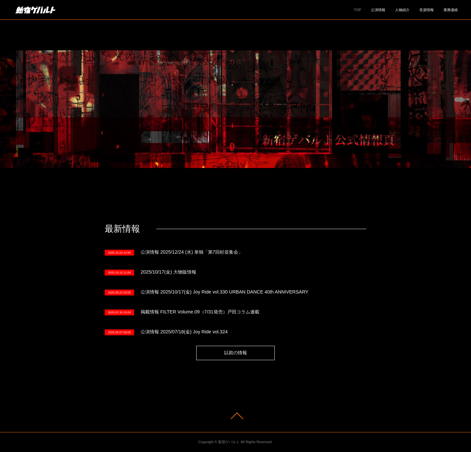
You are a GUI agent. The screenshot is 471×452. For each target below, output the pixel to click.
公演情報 (378, 10)
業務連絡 (451, 10)
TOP (357, 10)
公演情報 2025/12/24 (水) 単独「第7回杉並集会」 (192, 252)
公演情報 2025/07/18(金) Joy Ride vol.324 (184, 331)
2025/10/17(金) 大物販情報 (168, 272)
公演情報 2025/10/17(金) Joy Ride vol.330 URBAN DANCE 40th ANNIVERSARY (224, 291)
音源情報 (426, 10)
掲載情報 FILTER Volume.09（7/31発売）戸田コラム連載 (200, 311)
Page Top (235, 415)
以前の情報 (235, 352)
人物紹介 (402, 10)
